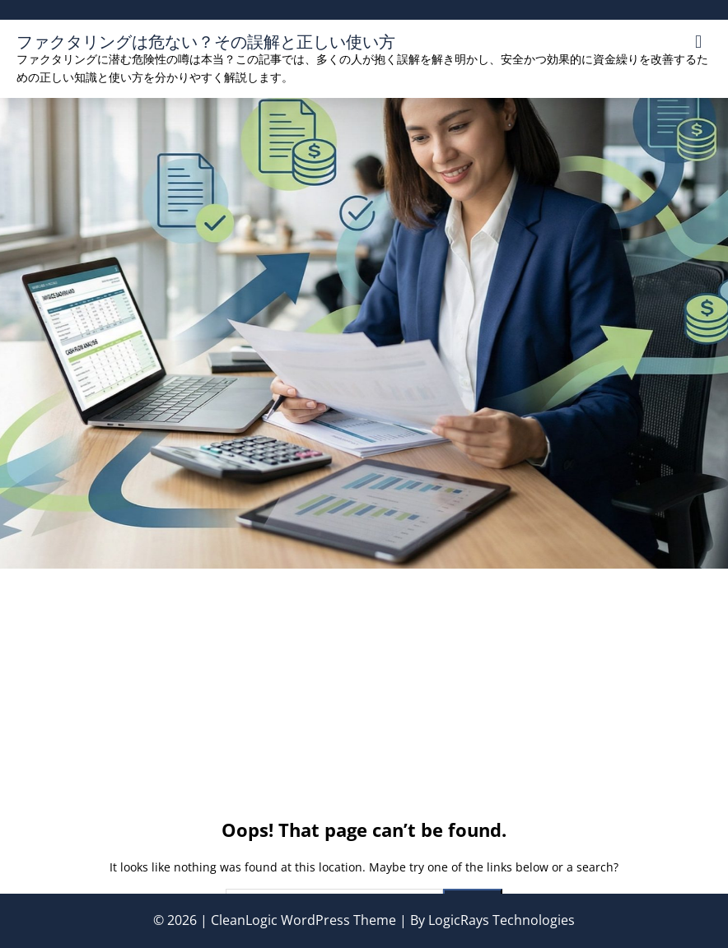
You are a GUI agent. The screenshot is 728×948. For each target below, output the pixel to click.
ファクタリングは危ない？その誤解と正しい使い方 (205, 41)
